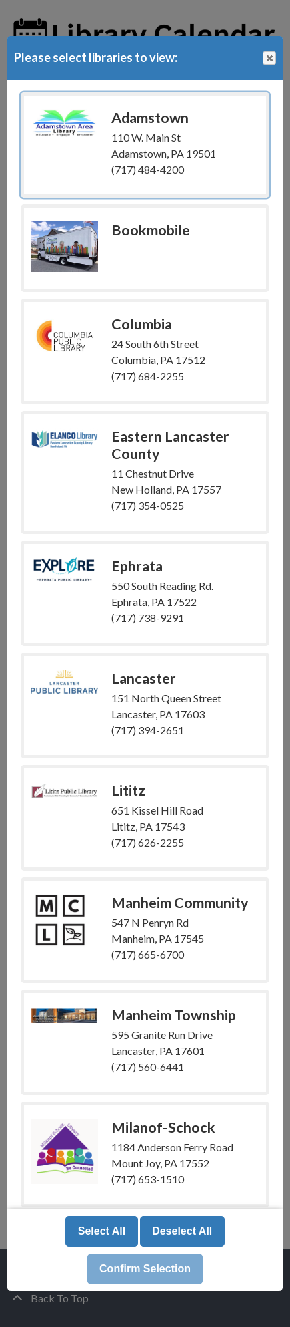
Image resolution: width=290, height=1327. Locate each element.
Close (269, 58)
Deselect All (182, 1231)
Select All (101, 1231)
